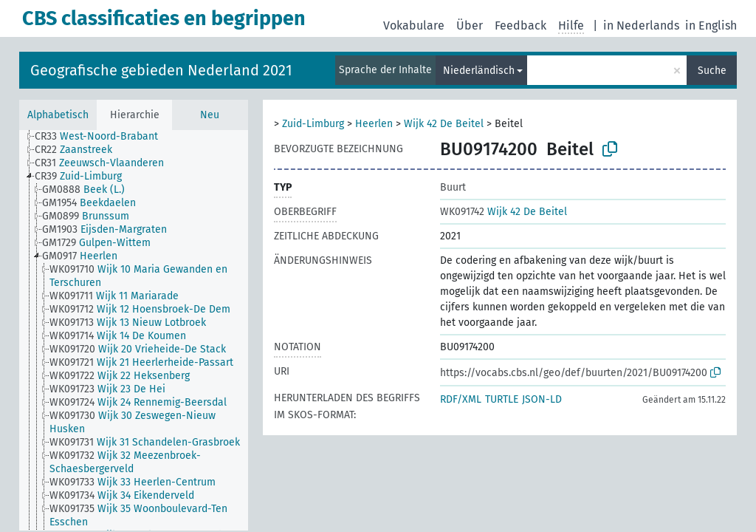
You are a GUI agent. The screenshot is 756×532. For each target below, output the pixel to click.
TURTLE (501, 399)
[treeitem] (102, 136)
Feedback (520, 25)
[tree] (133, 330)
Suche (712, 70)
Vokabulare (413, 25)
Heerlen (374, 123)
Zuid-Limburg (313, 123)
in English (711, 25)
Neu (209, 115)
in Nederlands (641, 25)
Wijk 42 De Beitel (444, 123)
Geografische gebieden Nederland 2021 (161, 70)
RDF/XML (460, 399)
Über (469, 25)
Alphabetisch (58, 115)
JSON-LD (542, 399)
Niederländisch (479, 70)
